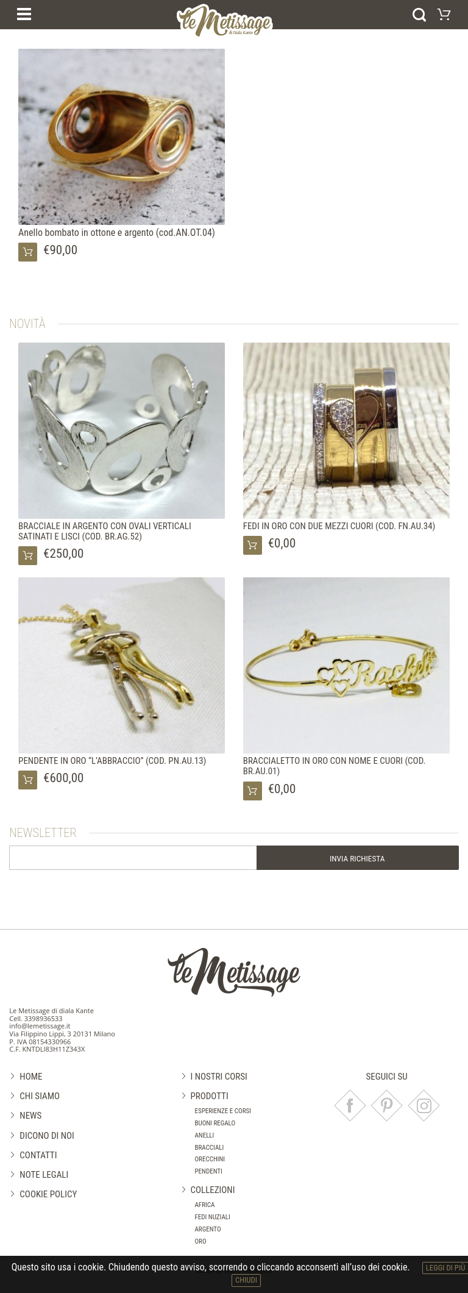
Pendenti (208, 1171)
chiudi (246, 1279)
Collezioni (213, 1189)
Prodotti (210, 1096)
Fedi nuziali (212, 1217)
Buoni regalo (215, 1123)
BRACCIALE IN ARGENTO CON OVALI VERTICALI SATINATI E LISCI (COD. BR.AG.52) (104, 531)
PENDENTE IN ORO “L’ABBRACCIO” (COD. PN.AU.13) (112, 760)
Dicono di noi (47, 1135)
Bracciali (209, 1148)
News (30, 1115)
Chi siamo (40, 1096)
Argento (208, 1229)
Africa (205, 1205)
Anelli (204, 1135)
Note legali (44, 1174)
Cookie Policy (48, 1194)
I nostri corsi (219, 1076)
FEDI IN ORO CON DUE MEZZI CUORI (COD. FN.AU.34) (339, 526)
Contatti (38, 1155)
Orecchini (210, 1159)
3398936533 (43, 1018)
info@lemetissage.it (39, 1025)
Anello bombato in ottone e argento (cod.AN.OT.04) (116, 232)
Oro (201, 1241)
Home (31, 1076)
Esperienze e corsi (223, 1111)
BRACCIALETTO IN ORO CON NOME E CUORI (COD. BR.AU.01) (334, 766)
